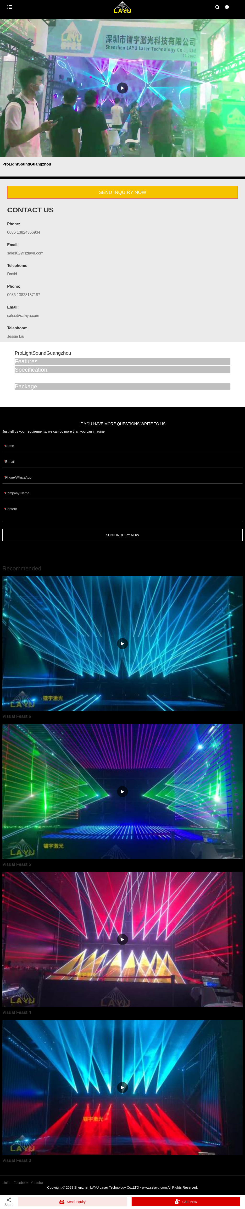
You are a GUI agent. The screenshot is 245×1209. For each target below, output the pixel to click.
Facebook (21, 1183)
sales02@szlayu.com (25, 253)
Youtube (37, 1183)
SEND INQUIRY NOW (122, 192)
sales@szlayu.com (23, 316)
